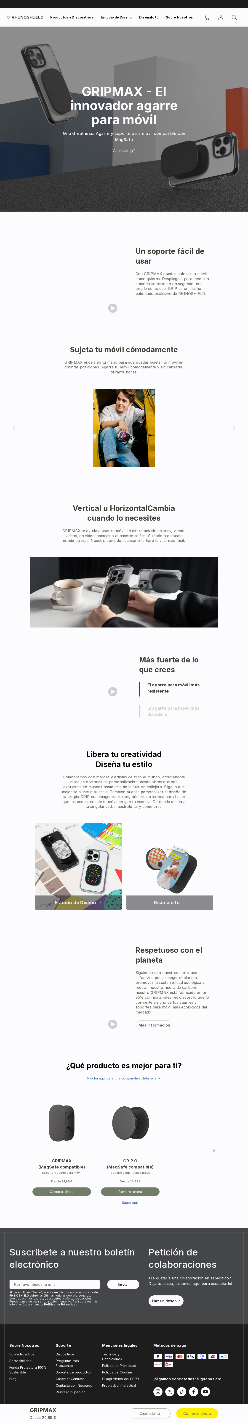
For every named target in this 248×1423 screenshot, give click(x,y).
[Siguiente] (213, 1150)
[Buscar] (234, 17)
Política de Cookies (117, 1372)
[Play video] (112, 308)
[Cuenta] (220, 17)
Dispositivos (65, 1354)
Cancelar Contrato (70, 1379)
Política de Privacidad (60, 1304)
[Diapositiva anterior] (13, 428)
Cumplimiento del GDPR (120, 1379)
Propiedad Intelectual (119, 1385)
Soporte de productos (73, 1372)
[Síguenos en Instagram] (158, 1391)
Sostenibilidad (20, 1361)
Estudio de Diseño (116, 17)
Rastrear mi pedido (71, 1392)
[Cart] (207, 17)
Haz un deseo (166, 1301)
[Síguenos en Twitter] (169, 1391)
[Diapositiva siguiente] (234, 428)
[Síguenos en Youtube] (205, 1391)
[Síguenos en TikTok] (181, 1391)
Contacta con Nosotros (74, 1385)
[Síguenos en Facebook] (193, 1391)
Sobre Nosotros (179, 17)
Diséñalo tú (149, 17)
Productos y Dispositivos (71, 17)
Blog (12, 1379)
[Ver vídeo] (124, 151)
